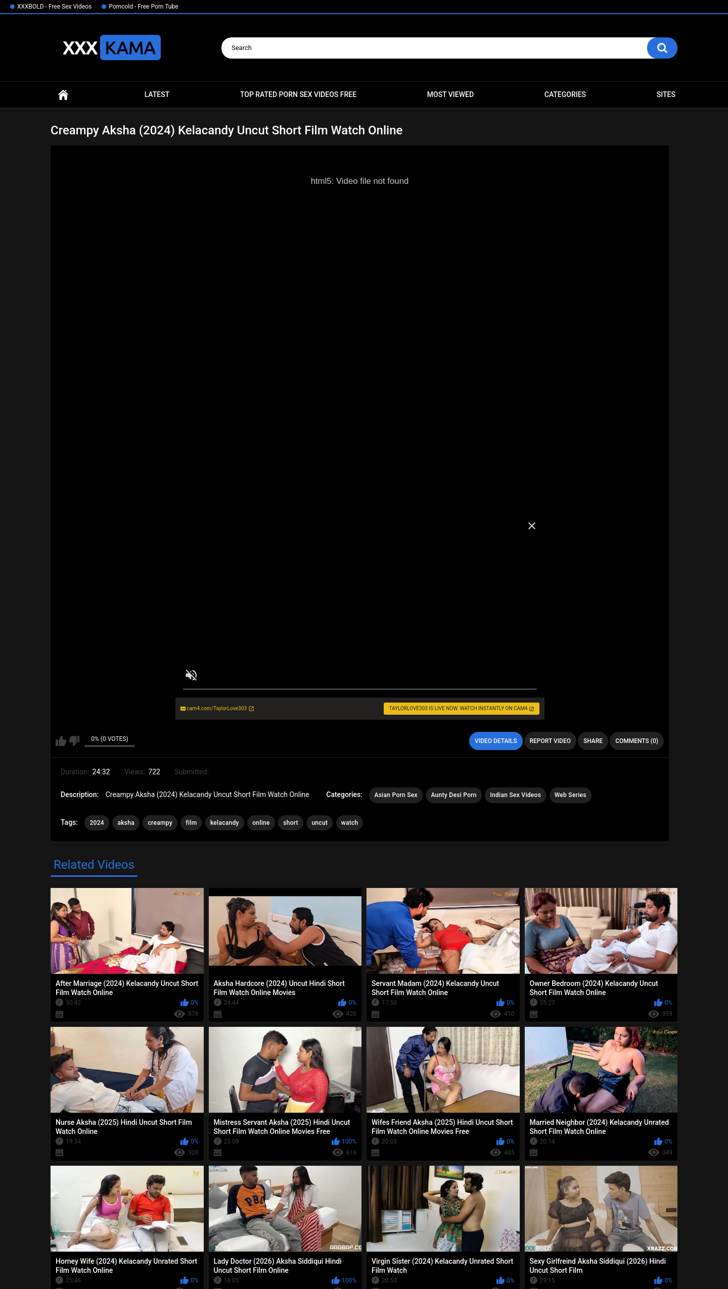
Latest (157, 94)
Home (63, 95)
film (191, 822)
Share (593, 741)
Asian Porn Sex (396, 795)
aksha (125, 822)
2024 (96, 822)
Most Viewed (450, 94)
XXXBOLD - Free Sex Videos (54, 6)
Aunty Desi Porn (453, 795)
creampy (160, 822)
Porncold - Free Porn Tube (143, 6)
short (290, 822)
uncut (319, 822)
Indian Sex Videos (515, 795)
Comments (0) (636, 741)
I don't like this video (74, 741)
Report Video (550, 741)
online (261, 822)
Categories (565, 94)
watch (349, 822)
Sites (666, 94)
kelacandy (224, 822)
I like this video (61, 741)
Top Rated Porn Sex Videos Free (298, 94)
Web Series (570, 795)
